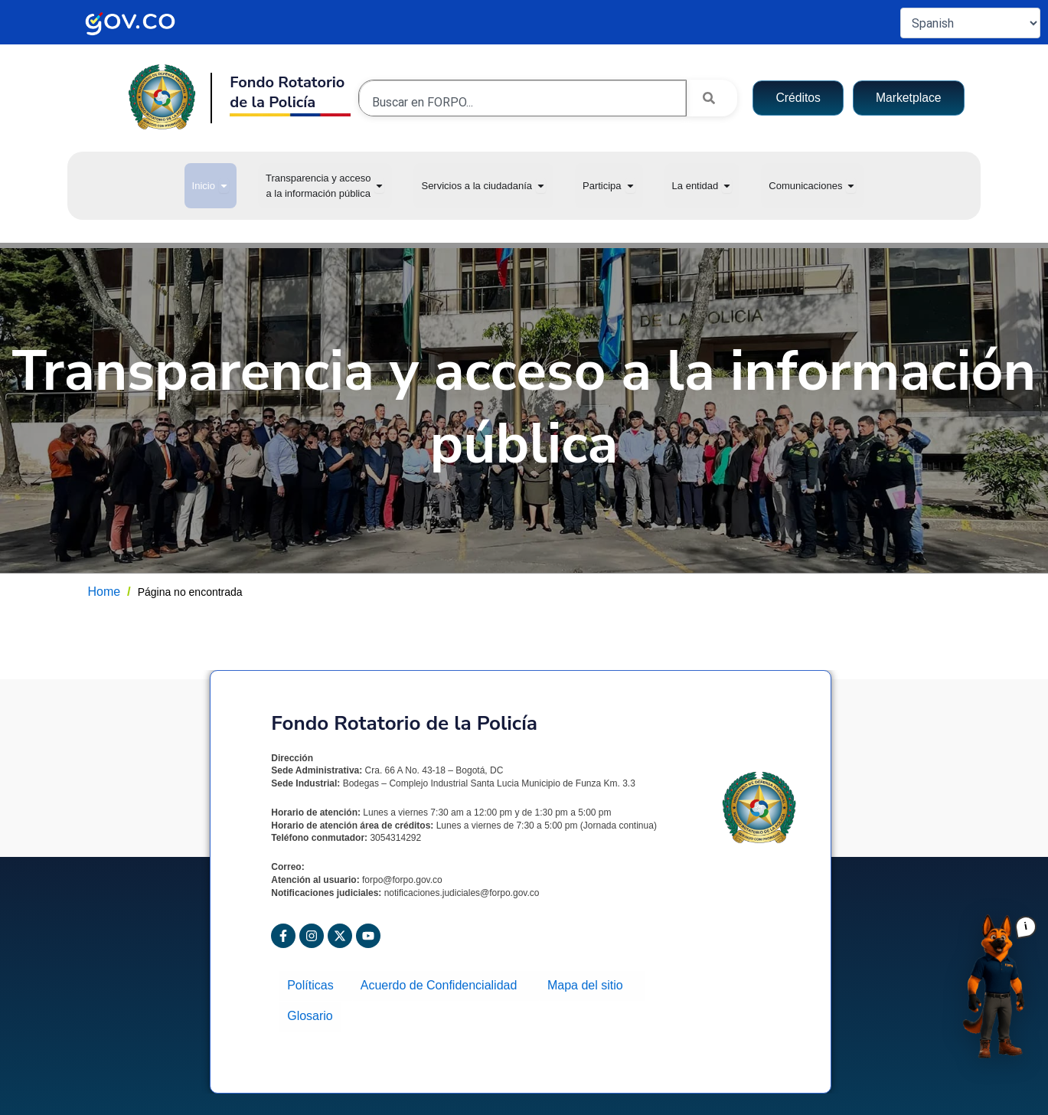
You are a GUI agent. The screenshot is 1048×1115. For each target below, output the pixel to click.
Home (104, 591)
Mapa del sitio (588, 984)
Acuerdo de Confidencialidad (443, 984)
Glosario (309, 1012)
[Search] (712, 98)
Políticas (314, 984)
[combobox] (522, 101)
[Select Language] (970, 23)
